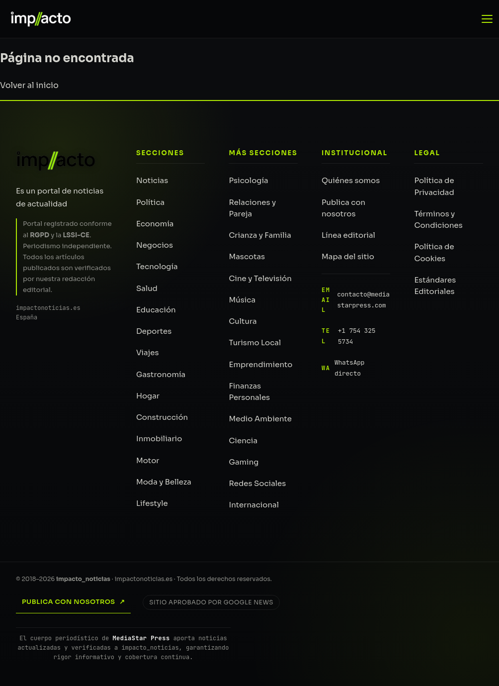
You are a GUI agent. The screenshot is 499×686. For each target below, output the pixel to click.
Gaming (243, 462)
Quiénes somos (351, 180)
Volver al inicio (29, 85)
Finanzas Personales (249, 391)
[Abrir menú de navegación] (488, 19)
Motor (148, 460)
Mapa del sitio (348, 256)
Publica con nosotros (343, 207)
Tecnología (157, 266)
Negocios (154, 245)
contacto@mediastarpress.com (356, 300)
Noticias (152, 180)
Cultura (242, 321)
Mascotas (247, 256)
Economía (155, 223)
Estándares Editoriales (435, 285)
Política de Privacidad (434, 186)
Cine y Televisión (260, 278)
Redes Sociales (257, 483)
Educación (156, 309)
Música (242, 299)
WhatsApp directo (343, 368)
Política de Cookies (434, 252)
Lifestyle (152, 503)
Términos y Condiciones (438, 219)
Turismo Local (255, 342)
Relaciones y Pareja (252, 207)
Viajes (147, 352)
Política (150, 202)
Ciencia (243, 440)
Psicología (248, 180)
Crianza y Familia (260, 235)
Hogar (148, 395)
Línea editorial (348, 235)
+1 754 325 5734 (348, 336)
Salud (147, 288)
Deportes (153, 331)
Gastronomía (160, 374)
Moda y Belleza (163, 482)
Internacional (254, 504)
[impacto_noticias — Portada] (36, 19)
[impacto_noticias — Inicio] (56, 161)
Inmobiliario (159, 438)
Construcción (162, 417)
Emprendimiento (260, 364)
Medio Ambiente (260, 418)
